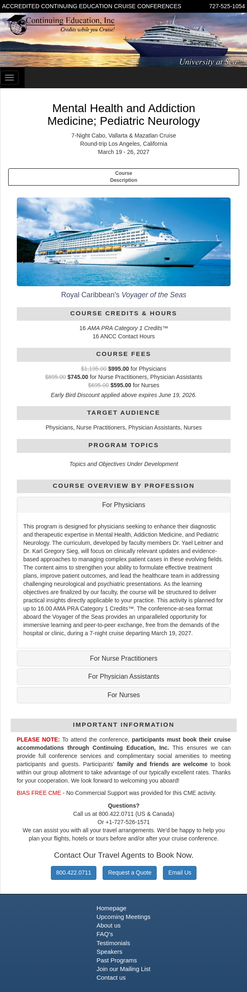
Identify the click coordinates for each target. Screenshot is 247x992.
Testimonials (113, 943)
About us (108, 925)
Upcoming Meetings (123, 917)
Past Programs (116, 960)
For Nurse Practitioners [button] (124, 658)
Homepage (111, 908)
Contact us (111, 977)
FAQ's (104, 934)
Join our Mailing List (123, 969)
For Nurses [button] (123, 694)
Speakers (109, 951)
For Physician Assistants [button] (123, 676)
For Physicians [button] (123, 504)
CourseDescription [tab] (123, 176)
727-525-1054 (227, 6)
